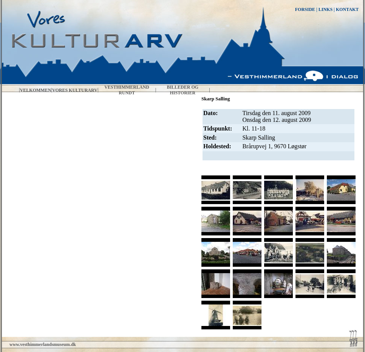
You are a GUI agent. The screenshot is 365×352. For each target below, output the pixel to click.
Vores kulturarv (74, 90)
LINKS (326, 9)
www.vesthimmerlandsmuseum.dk (42, 344)
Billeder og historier (182, 90)
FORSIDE (305, 9)
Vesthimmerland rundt (126, 90)
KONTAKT (347, 9)
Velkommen (35, 90)
